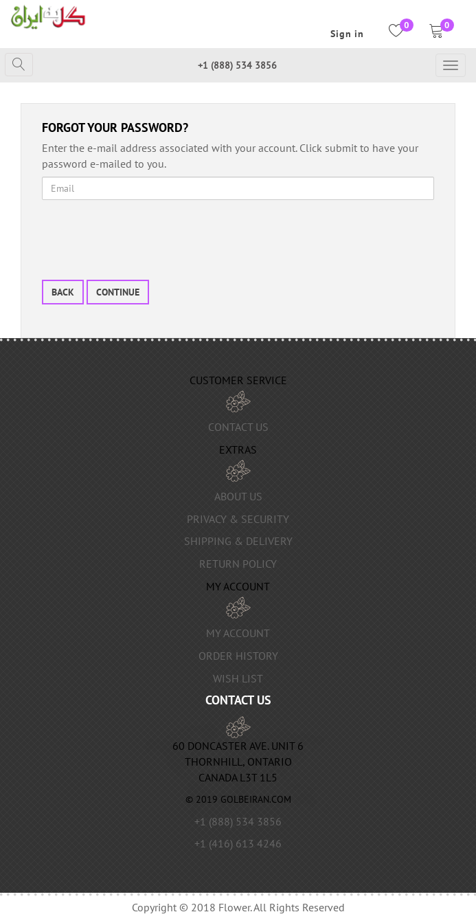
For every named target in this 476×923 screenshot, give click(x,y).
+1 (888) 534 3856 (237, 65)
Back (63, 292)
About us (238, 496)
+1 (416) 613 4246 (238, 843)
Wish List (238, 678)
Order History (238, 656)
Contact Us (238, 427)
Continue (117, 292)
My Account (238, 633)
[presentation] (146, 237)
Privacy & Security (238, 519)
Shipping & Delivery (238, 541)
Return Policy (238, 563)
